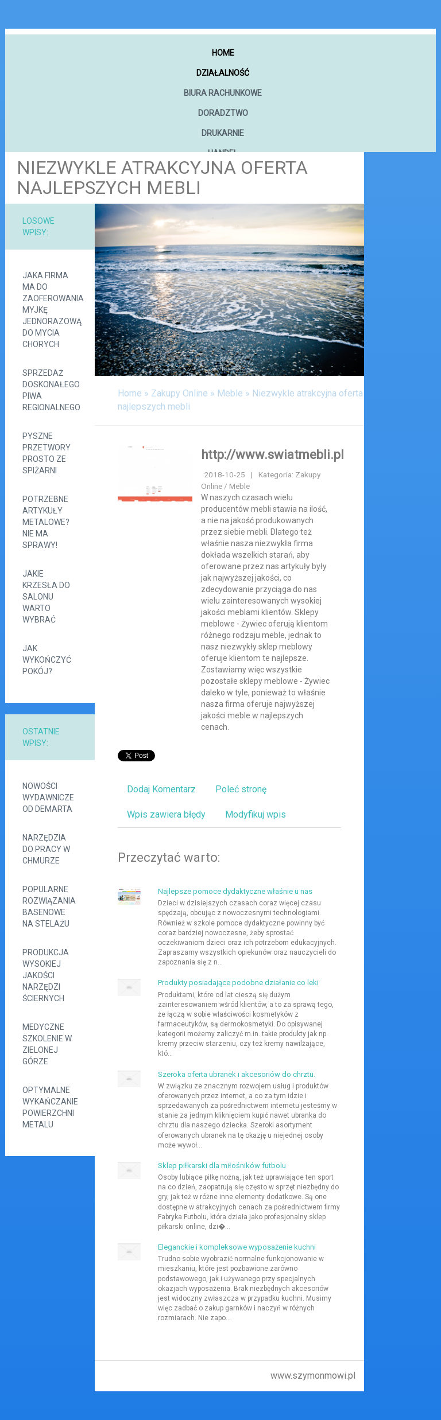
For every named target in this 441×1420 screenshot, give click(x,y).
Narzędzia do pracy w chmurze (46, 849)
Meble (230, 393)
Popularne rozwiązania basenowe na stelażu (49, 906)
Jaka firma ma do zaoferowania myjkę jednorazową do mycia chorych (50, 310)
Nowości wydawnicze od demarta (48, 797)
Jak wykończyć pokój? (46, 660)
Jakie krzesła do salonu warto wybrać (46, 596)
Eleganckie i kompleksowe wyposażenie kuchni (237, 1247)
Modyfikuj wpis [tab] (255, 814)
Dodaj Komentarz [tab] (161, 789)
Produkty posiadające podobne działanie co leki (238, 982)
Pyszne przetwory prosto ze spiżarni (46, 453)
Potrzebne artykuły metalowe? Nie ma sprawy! (45, 522)
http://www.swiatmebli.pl (272, 455)
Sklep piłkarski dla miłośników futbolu (222, 1165)
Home (130, 393)
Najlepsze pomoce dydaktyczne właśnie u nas (235, 891)
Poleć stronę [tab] (240, 789)
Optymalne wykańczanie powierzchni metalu (50, 1107)
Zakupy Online (179, 393)
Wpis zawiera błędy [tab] (166, 814)
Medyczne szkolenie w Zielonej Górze (47, 1044)
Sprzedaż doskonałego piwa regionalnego (50, 390)
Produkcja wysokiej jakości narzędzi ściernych (45, 975)
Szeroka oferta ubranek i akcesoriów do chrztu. (236, 1074)
